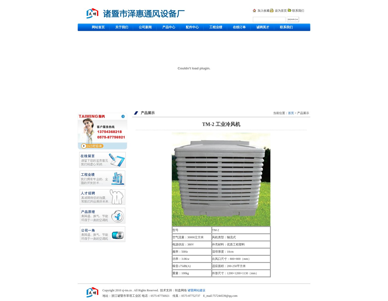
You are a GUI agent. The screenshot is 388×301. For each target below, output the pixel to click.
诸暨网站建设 (196, 290)
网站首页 (98, 27)
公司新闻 (145, 27)
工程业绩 (215, 27)
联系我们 (298, 10)
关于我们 (121, 27)
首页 (291, 113)
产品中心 (168, 27)
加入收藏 (263, 10)
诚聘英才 (262, 27)
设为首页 (281, 10)
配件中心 (192, 27)
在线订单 (239, 27)
